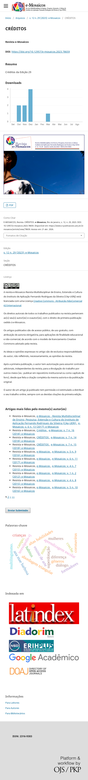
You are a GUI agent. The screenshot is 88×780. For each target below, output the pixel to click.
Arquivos (20, 18)
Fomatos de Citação (16, 235)
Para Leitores (12, 702)
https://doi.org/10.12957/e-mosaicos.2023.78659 (41, 51)
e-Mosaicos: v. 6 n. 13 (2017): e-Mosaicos (46, 424)
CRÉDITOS (43, 437)
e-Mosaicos (44, 451)
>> (13, 497)
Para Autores (12, 708)
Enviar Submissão (18, 510)
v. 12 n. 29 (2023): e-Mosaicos (44, 18)
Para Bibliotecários (15, 713)
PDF (11, 205)
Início (8, 18)
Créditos (42, 430)
